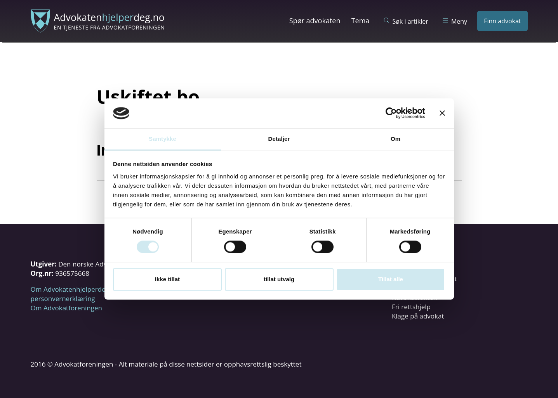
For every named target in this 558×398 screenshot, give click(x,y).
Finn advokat (502, 21)
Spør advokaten (315, 20)
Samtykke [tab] (162, 138)
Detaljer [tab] (279, 138)
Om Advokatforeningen (66, 307)
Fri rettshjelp (411, 306)
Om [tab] (395, 138)
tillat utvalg (279, 279)
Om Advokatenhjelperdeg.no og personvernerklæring (79, 294)
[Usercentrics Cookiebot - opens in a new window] (391, 113)
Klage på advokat (418, 315)
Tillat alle (390, 279)
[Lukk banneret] (442, 113)
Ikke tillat (167, 279)
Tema (360, 20)
